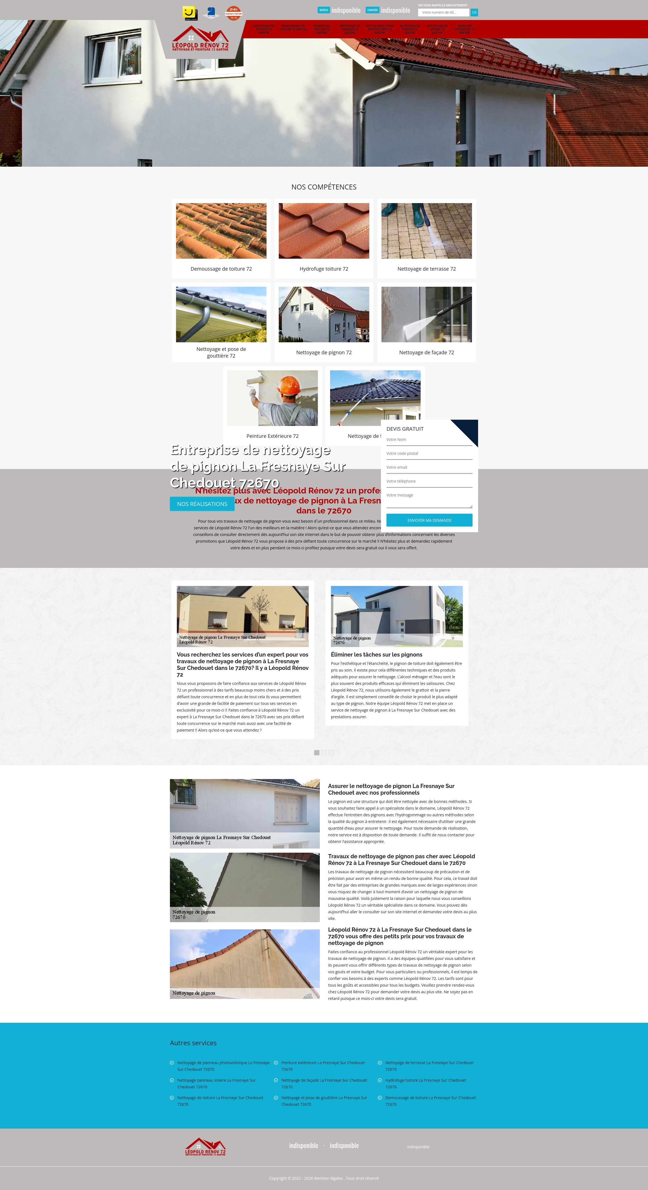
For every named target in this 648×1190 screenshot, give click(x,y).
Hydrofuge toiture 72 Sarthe (321, 29)
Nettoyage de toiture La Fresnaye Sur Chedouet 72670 (220, 1101)
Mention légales (328, 1178)
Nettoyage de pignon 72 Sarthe (409, 29)
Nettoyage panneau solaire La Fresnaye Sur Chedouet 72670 (216, 1083)
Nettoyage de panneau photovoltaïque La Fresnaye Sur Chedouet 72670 (223, 1066)
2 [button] (324, 752)
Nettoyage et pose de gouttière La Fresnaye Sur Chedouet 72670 (324, 1101)
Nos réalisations (202, 503)
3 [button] (331, 752)
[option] (324, 83)
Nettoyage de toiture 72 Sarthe (263, 29)
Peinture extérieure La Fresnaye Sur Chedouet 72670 (323, 1066)
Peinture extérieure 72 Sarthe (464, 29)
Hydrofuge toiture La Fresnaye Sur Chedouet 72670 (425, 1083)
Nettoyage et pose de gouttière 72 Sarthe (380, 29)
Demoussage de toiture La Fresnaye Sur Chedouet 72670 (430, 1101)
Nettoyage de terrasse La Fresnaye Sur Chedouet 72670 (429, 1066)
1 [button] (317, 752)
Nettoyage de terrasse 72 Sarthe (349, 29)
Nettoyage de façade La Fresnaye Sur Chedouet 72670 (324, 1083)
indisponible (339, 10)
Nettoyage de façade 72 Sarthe (437, 29)
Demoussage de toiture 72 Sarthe (293, 27)
